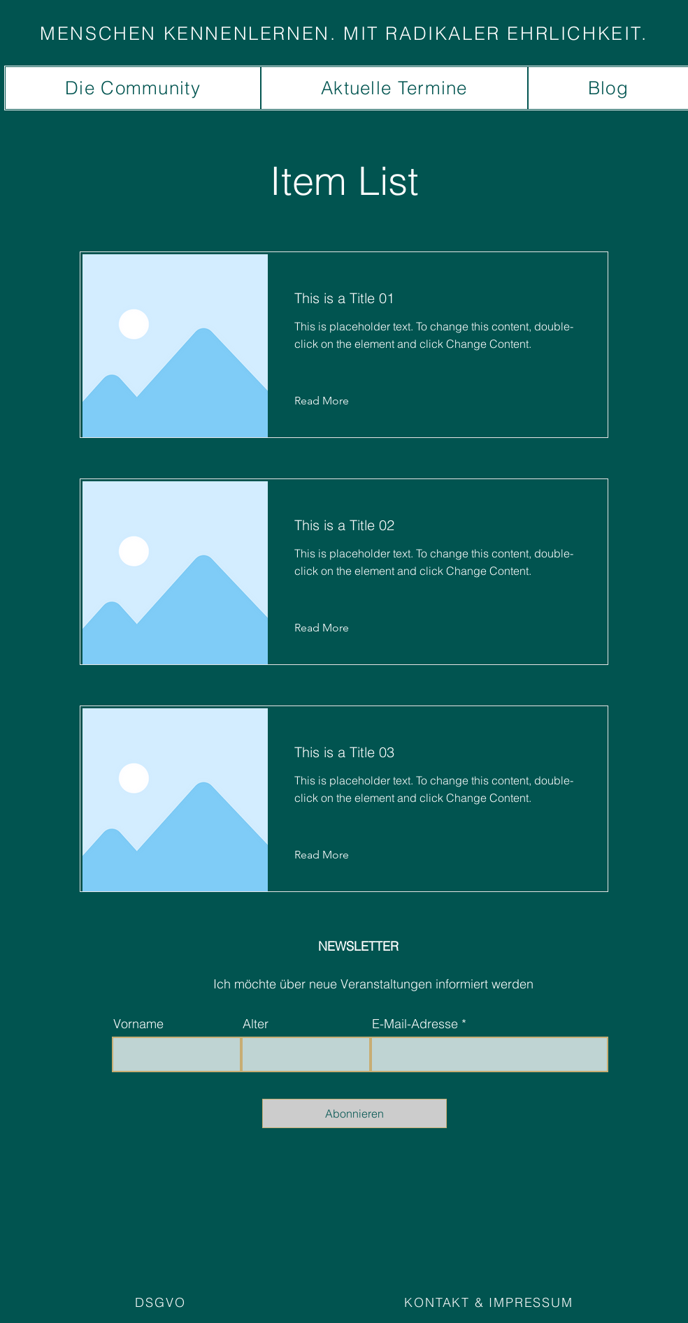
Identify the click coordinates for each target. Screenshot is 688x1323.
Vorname (138, 1024)
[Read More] (332, 400)
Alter (255, 1024)
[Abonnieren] (354, 1113)
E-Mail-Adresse (415, 1024)
